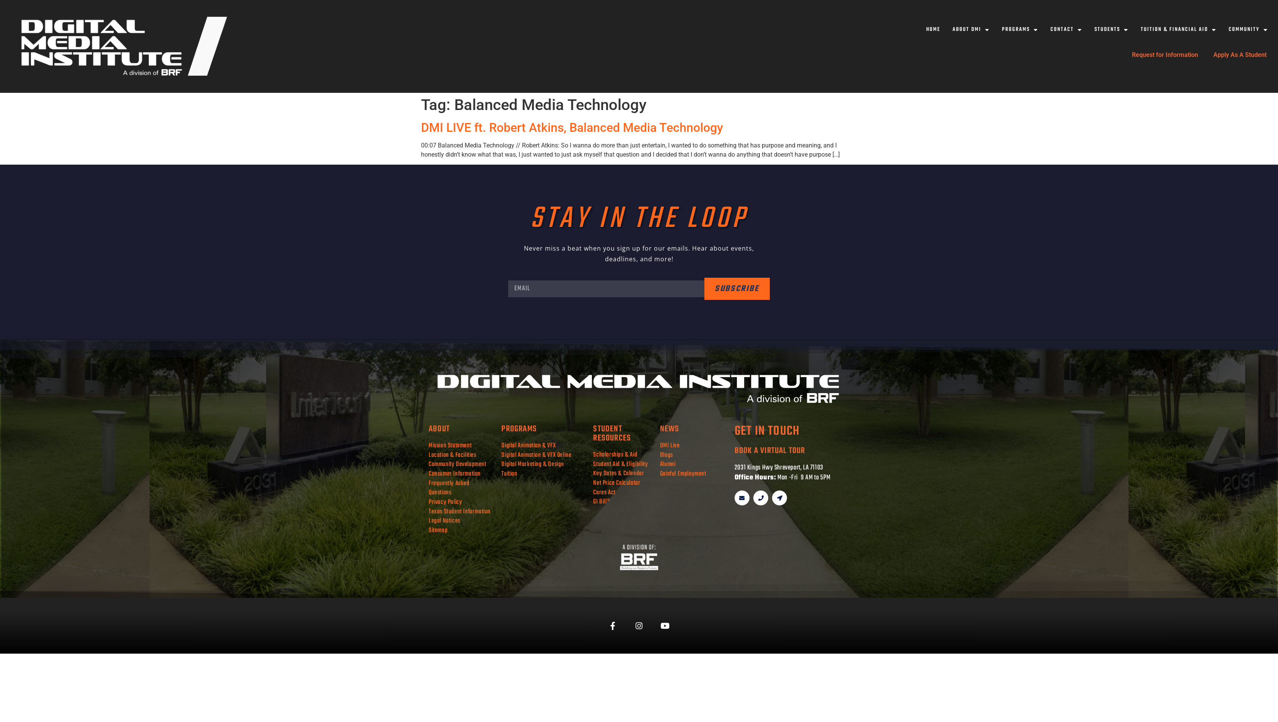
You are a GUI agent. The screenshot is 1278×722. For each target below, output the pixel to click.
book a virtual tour (770, 450)
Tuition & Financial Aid (1178, 30)
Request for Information (1165, 54)
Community (1248, 30)
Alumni (668, 464)
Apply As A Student (1240, 54)
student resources (612, 434)
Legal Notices (444, 521)
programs (519, 429)
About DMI (971, 30)
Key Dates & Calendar (618, 473)
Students (1111, 30)
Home (933, 29)
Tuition (509, 474)
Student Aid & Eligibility (620, 464)
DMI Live (670, 445)
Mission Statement (450, 445)
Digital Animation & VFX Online (536, 455)
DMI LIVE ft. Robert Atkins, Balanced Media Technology (572, 127)
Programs (1020, 30)
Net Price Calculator (616, 483)
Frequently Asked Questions (449, 488)
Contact (1066, 30)
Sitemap (438, 530)
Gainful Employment (683, 474)
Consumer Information (455, 474)
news (670, 429)
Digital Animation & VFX (528, 445)
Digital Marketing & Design (532, 464)
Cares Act (604, 492)
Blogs (666, 455)
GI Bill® (601, 502)
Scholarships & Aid (615, 455)
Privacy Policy (445, 502)
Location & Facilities (452, 455)
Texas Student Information (460, 512)
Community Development (457, 464)
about (439, 429)
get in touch (767, 431)
